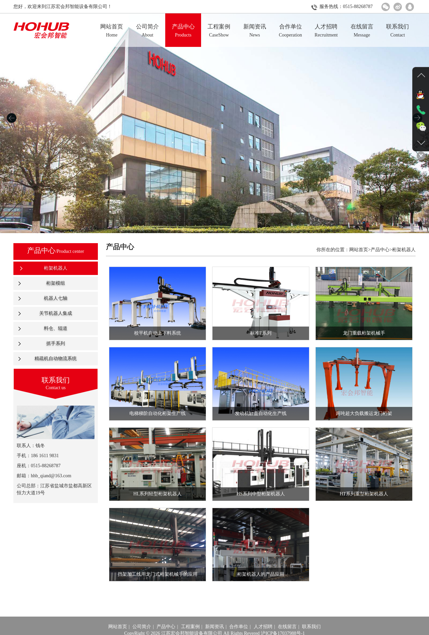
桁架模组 (55, 283)
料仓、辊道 (55, 328)
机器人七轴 (55, 298)
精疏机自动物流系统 (56, 358)
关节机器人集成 (55, 313)
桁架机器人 (55, 268)
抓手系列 (55, 343)
